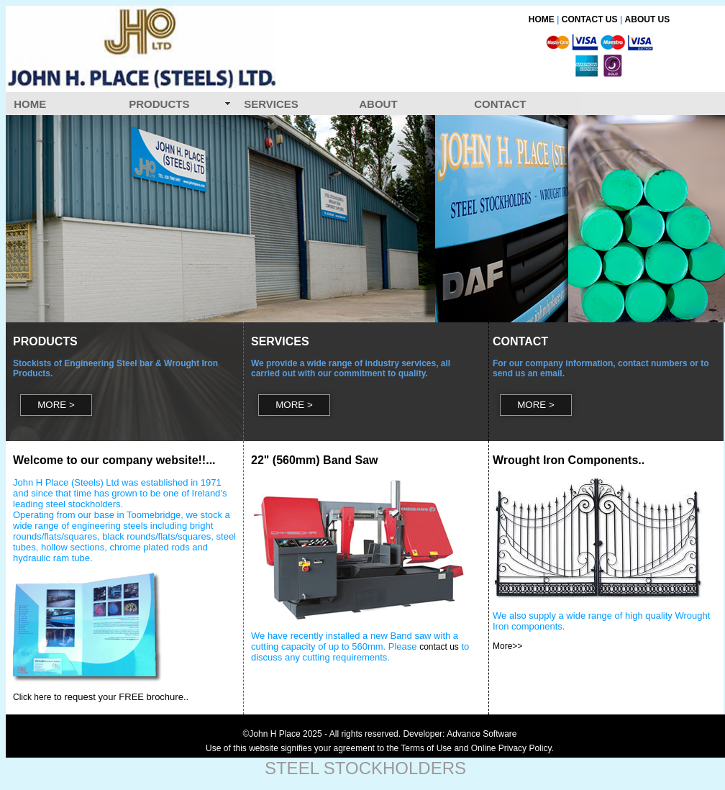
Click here (32, 697)
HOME (542, 19)
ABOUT (378, 104)
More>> (507, 646)
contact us (439, 647)
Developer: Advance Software (459, 734)
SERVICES (271, 104)
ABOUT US (647, 19)
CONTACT (500, 104)
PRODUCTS (159, 104)
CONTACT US (590, 19)
